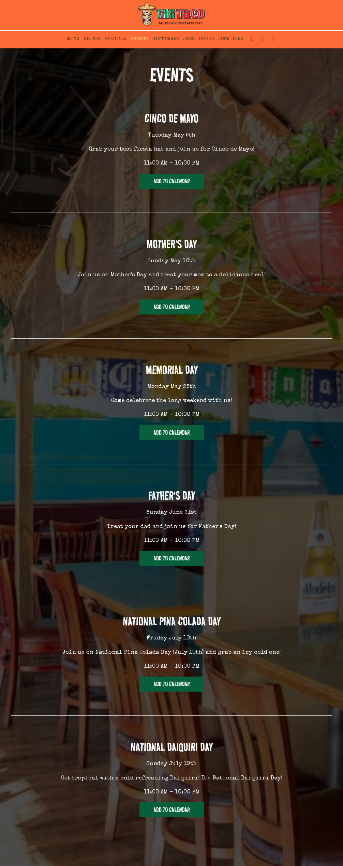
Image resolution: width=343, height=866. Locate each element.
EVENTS (139, 39)
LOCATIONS (230, 39)
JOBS (189, 39)
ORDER (206, 39)
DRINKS (92, 39)
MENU (73, 39)
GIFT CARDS (165, 39)
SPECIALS (115, 39)
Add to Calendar (172, 181)
